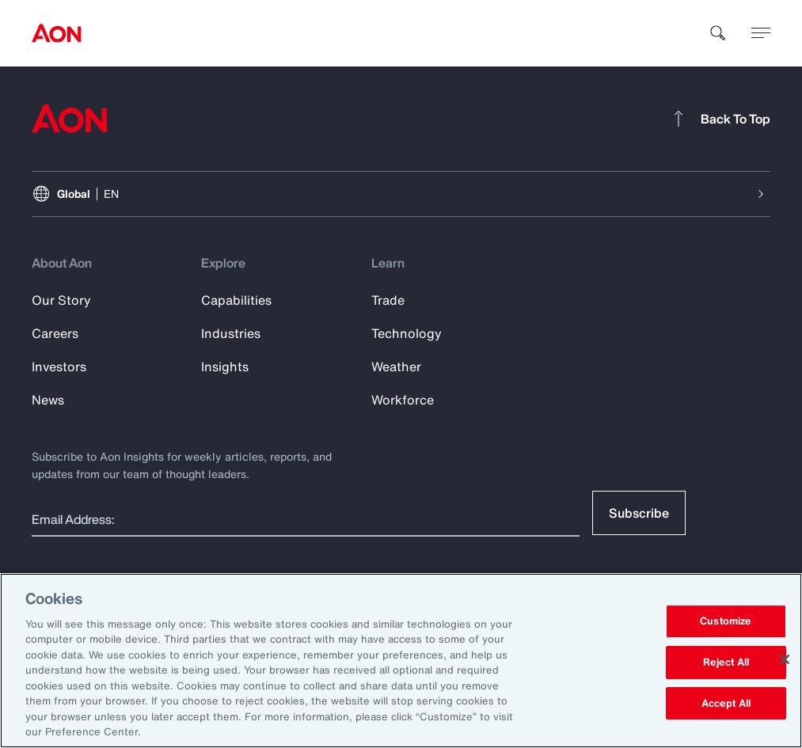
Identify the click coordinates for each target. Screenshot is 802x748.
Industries (230, 333)
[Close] (784, 659)
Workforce (402, 399)
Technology (406, 333)
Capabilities (236, 299)
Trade (388, 299)
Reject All (726, 662)
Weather (396, 366)
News (48, 399)
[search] (718, 33)
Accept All (726, 703)
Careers (55, 333)
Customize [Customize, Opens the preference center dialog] (725, 621)
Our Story (61, 299)
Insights (225, 366)
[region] (401, 660)
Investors (59, 366)
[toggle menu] (760, 32)
